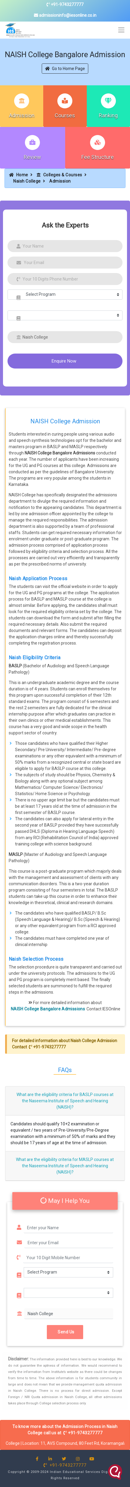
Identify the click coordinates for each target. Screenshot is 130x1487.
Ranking (108, 115)
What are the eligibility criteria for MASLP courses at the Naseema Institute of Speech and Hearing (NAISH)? (65, 1165)
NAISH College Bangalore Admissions (48, 1009)
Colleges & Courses (59, 174)
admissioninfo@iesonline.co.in (65, 15)
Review (32, 157)
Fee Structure (97, 157)
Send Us (65, 1332)
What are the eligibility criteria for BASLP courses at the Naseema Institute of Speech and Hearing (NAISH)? (65, 1100)
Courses (65, 115)
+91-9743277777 (65, 4)
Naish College (27, 181)
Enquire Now (64, 361)
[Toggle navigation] (121, 30)
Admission (22, 115)
